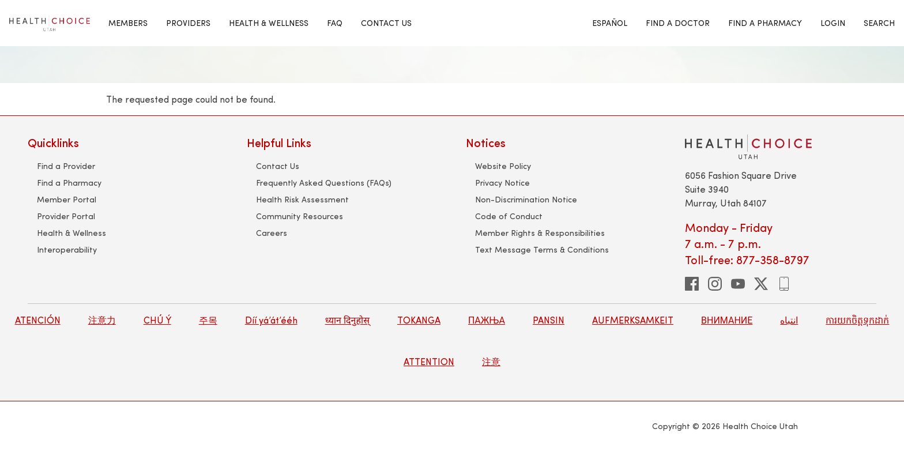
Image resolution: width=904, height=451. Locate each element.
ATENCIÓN (38, 320)
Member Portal (66, 199)
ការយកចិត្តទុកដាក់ (857, 320)
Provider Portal (66, 216)
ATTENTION (429, 361)
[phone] (784, 284)
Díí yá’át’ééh (271, 320)
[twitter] (761, 284)
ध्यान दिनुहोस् (347, 320)
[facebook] (692, 284)
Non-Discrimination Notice (526, 199)
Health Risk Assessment (302, 199)
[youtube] (738, 284)
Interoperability (67, 249)
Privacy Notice (502, 182)
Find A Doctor (678, 22)
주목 (208, 320)
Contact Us (386, 22)
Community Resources (299, 216)
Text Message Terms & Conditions (542, 249)
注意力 (102, 320)
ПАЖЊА (486, 320)
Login (832, 22)
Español (609, 22)
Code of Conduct (509, 216)
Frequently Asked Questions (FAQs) (323, 182)
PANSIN (548, 320)
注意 (491, 361)
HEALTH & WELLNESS (268, 22)
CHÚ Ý (157, 320)
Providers (188, 22)
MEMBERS (128, 22)
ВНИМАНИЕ (726, 320)
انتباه (789, 320)
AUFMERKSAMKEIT (632, 320)
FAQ (334, 22)
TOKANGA (418, 320)
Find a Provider (66, 165)
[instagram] (715, 284)
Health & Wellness (71, 232)
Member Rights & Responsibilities (540, 232)
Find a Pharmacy (69, 182)
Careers (271, 232)
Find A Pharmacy (765, 22)
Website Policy (503, 165)
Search (879, 22)
